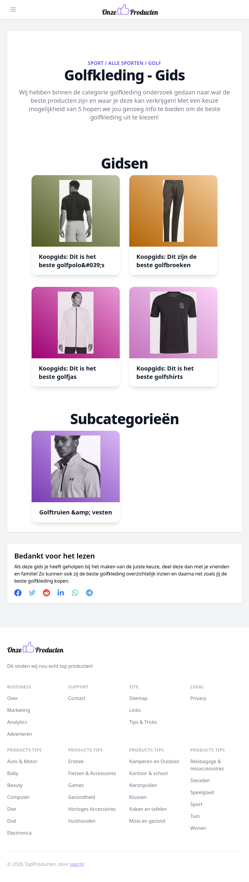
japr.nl (77, 864)
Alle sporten (126, 63)
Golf (154, 63)
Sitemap (138, 698)
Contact (76, 698)
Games (76, 785)
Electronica (19, 833)
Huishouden (82, 821)
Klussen (138, 797)
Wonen (198, 828)
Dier (11, 809)
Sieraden (200, 780)
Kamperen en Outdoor (154, 761)
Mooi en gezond (147, 821)
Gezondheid (81, 797)
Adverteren (19, 734)
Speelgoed (202, 792)
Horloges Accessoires (92, 809)
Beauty (15, 785)
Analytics (17, 722)
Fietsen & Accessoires (92, 773)
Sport (96, 63)
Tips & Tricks (143, 722)
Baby (12, 773)
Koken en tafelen (148, 809)
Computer (18, 797)
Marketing (18, 710)
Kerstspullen (143, 785)
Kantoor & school (148, 773)
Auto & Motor (22, 761)
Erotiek (76, 761)
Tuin (195, 816)
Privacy (198, 698)
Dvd (11, 821)
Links (135, 710)
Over (12, 698)
